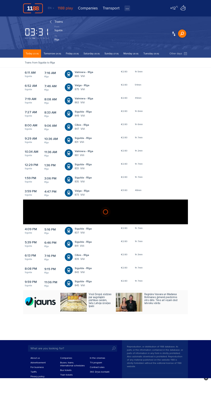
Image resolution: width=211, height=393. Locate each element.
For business (37, 367)
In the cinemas (97, 358)
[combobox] (111, 29)
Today (32, 53)
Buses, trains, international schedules (72, 364)
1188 (33, 8)
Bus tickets (66, 370)
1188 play (65, 8)
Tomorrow (52, 53)
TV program (96, 362)
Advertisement (38, 362)
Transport (111, 8)
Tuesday (151, 53)
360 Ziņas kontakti (99, 371)
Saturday (92, 53)
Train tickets (66, 374)
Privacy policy (37, 376)
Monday (130, 53)
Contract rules (97, 367)
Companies (88, 8)
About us (35, 358)
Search (182, 33)
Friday (72, 53)
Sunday (112, 53)
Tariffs (33, 371)
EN (51, 8)
